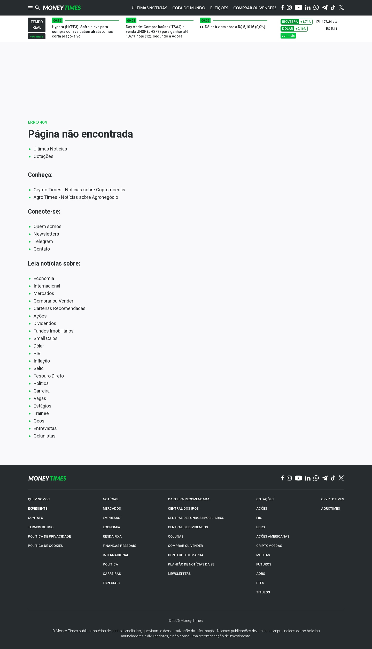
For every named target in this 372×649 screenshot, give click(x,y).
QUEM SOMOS (39, 499)
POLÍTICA (110, 564)
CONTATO (35, 518)
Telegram (43, 241)
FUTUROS (263, 564)
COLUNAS (175, 536)
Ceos (39, 421)
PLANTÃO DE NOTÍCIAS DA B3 (191, 564)
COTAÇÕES (265, 499)
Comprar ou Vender (53, 301)
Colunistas (45, 436)
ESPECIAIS (111, 583)
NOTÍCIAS (110, 499)
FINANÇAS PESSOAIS (119, 546)
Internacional (47, 286)
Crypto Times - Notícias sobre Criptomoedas (79, 189)
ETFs (260, 583)
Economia (44, 278)
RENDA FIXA (112, 536)
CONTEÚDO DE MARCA (185, 555)
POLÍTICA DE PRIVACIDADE (49, 536)
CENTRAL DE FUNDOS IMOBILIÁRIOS (196, 518)
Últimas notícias (149, 7)
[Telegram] (325, 8)
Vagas (40, 398)
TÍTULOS (263, 592)
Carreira (42, 391)
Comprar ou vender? (254, 7)
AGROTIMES (330, 508)
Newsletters (46, 234)
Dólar (39, 346)
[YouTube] (298, 8)
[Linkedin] (308, 8)
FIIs (259, 518)
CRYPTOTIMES (332, 499)
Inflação (42, 361)
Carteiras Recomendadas (60, 308)
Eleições (219, 7)
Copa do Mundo (188, 7)
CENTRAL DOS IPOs (183, 508)
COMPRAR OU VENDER (185, 546)
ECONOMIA (111, 527)
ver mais (36, 36)
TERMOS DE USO (40, 527)
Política (41, 383)
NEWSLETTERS (179, 574)
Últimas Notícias (50, 149)
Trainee (41, 413)
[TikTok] (333, 478)
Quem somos (47, 226)
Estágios (42, 406)
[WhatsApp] (316, 8)
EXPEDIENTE (37, 508)
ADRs (260, 574)
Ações (40, 316)
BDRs (260, 527)
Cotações (43, 156)
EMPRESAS (111, 518)
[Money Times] (61, 7)
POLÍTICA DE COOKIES (45, 546)
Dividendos (45, 323)
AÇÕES (261, 508)
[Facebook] (282, 8)
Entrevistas (45, 428)
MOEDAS (263, 555)
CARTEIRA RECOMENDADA (189, 499)
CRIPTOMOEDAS (269, 546)
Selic (39, 368)
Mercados (44, 293)
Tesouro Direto (49, 376)
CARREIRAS (112, 574)
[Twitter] (341, 8)
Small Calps (46, 338)
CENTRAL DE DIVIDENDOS (188, 527)
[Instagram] (289, 8)
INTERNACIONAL (116, 555)
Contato (42, 249)
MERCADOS (112, 508)
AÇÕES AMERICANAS (272, 536)
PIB (37, 353)
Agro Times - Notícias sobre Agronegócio (76, 197)
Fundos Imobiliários (54, 331)
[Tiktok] (333, 8)
